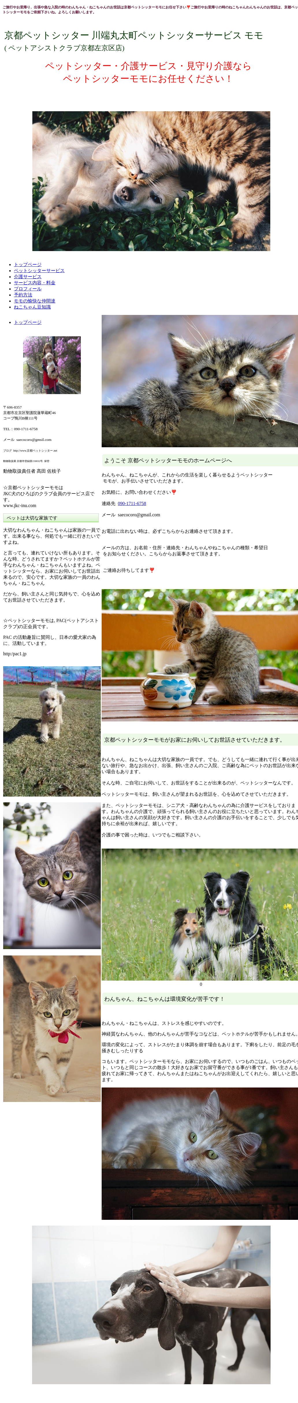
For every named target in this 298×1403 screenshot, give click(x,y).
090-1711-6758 (132, 503)
